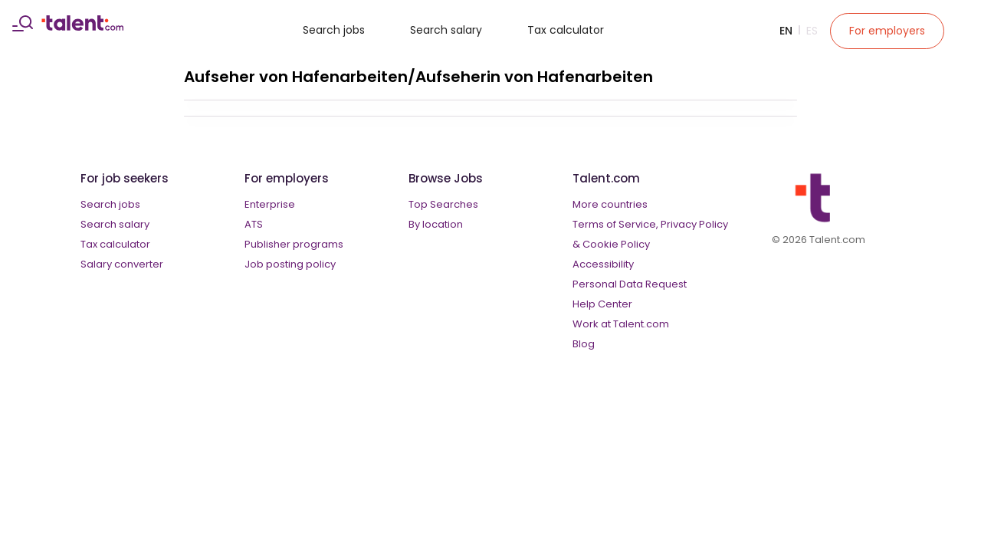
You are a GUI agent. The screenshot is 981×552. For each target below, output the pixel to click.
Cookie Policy (616, 244)
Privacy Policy (694, 224)
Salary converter (121, 264)
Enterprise (269, 204)
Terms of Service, (615, 224)
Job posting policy (290, 264)
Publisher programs (293, 244)
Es (812, 30)
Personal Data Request (630, 284)
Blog (584, 344)
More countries (610, 204)
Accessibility (603, 264)
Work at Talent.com (621, 324)
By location (435, 224)
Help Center (602, 304)
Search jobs (334, 30)
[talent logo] (82, 26)
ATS (253, 224)
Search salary (446, 30)
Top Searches (443, 204)
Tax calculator (565, 30)
